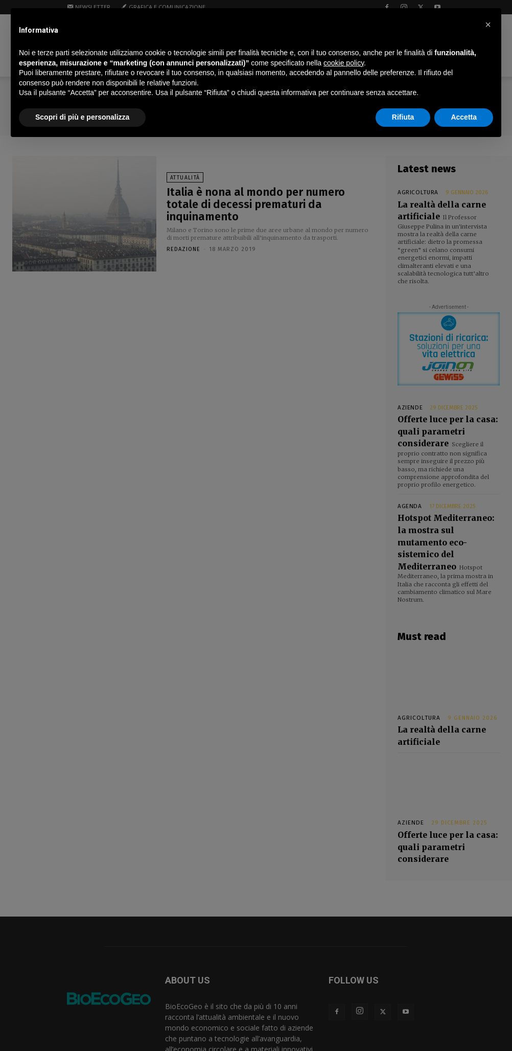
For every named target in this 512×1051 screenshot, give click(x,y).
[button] (488, 24)
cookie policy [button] (343, 63)
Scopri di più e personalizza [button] (82, 117)
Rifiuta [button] (403, 117)
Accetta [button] (464, 117)
